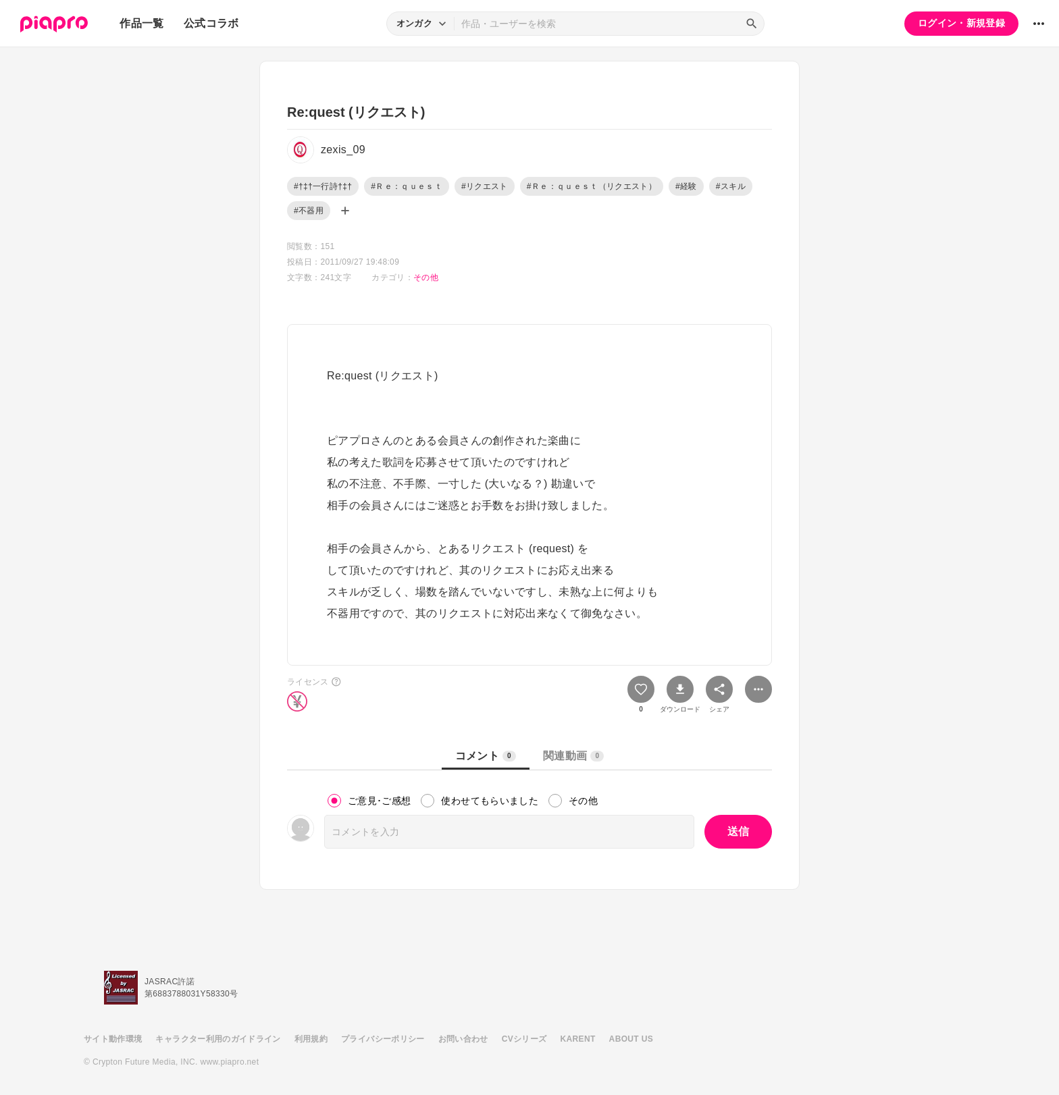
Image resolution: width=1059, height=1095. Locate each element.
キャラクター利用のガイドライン (217, 1039)
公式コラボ (211, 23)
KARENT (578, 1039)
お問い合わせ (463, 1039)
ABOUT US (631, 1039)
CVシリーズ (524, 1039)
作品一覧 (141, 23)
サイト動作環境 (113, 1039)
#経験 (686, 186)
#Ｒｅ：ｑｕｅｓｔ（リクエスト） (591, 186)
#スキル (731, 186)
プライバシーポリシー (383, 1039)
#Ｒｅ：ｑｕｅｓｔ (406, 186)
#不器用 (309, 210)
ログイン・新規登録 (961, 23)
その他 (425, 277)
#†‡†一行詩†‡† (323, 186)
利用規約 (311, 1039)
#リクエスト (484, 186)
